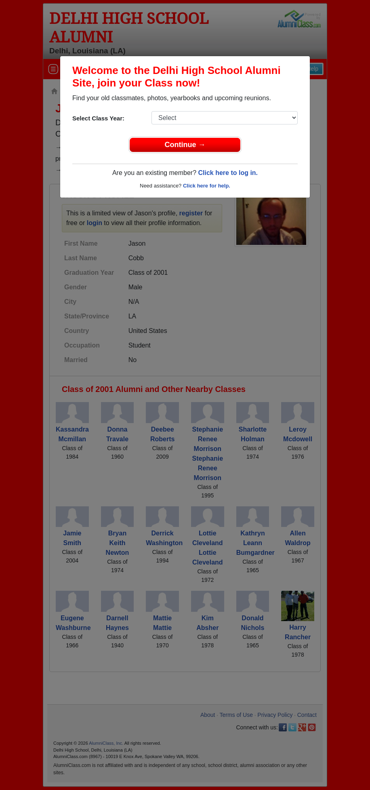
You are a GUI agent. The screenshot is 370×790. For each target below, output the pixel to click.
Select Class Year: (98, 118)
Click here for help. (206, 186)
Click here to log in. (228, 172)
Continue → (185, 145)
